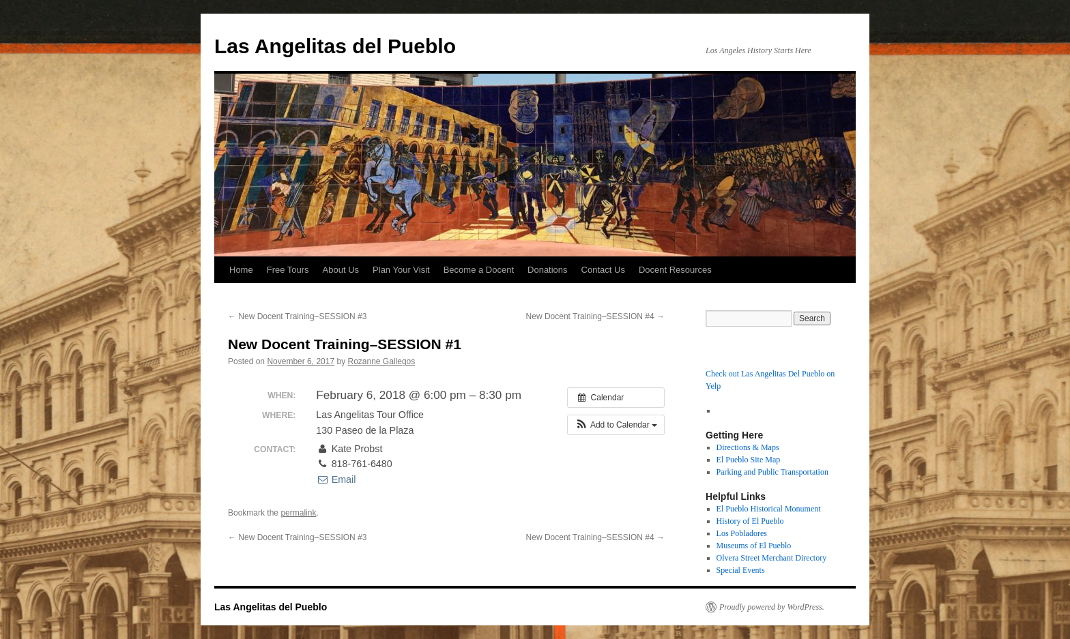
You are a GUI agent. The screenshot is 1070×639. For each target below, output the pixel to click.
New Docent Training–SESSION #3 (297, 316)
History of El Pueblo (750, 521)
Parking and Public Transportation (772, 472)
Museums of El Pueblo (754, 545)
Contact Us (603, 270)
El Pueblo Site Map (749, 459)
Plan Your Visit (401, 270)
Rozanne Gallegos (382, 361)
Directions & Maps (748, 447)
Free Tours (288, 270)
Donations (547, 270)
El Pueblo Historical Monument (769, 509)
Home (241, 270)
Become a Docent (479, 270)
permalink (298, 513)
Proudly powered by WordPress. (771, 607)
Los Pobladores (742, 533)
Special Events (741, 570)
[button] (616, 424)
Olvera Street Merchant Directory (772, 558)
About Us (341, 270)
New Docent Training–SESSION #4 (595, 316)
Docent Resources (675, 270)
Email (336, 479)
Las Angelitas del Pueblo (335, 46)
